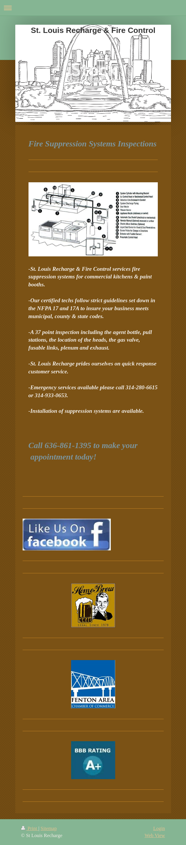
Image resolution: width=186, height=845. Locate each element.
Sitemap (49, 828)
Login (159, 828)
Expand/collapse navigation (93, 7)
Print (29, 828)
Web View (155, 835)
